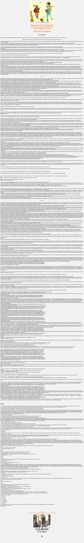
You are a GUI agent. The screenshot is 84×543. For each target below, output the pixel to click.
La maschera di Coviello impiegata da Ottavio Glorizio (42, 22)
